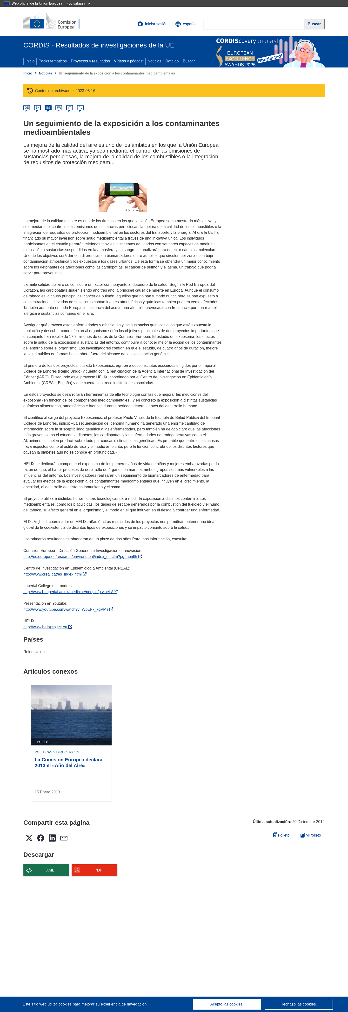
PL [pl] (80, 107)
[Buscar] (314, 24)
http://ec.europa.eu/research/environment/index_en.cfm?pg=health (82, 557)
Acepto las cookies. (227, 1004)
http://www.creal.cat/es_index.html (55, 574)
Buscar (189, 61)
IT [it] (69, 107)
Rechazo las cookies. (299, 1004)
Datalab (172, 61)
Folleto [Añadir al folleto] (281, 834)
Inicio (30, 61)
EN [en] (37, 107)
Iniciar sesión (152, 24)
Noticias (154, 61)
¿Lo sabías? (78, 3)
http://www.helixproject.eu (47, 627)
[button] (185, 24)
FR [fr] (59, 107)
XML (50, 870)
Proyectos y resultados (90, 61)
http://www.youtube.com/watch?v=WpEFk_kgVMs (68, 609)
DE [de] (27, 107)
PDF (98, 870)
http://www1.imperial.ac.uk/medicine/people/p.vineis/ (70, 592)
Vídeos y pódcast (129, 61)
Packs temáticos (53, 61)
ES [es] (48, 107)
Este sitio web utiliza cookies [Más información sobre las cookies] (48, 1004)
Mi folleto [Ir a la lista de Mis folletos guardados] (311, 835)
